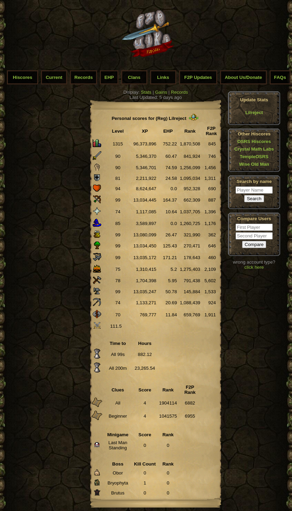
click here (254, 267)
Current (54, 77)
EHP (109, 77)
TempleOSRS (254, 156)
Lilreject (254, 112)
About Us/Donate (243, 77)
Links (163, 77)
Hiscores (22, 77)
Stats (146, 92)
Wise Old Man (254, 164)
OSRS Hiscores (254, 141)
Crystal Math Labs (254, 149)
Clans (134, 77)
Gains (161, 92)
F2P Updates (198, 77)
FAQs (280, 77)
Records (83, 77)
